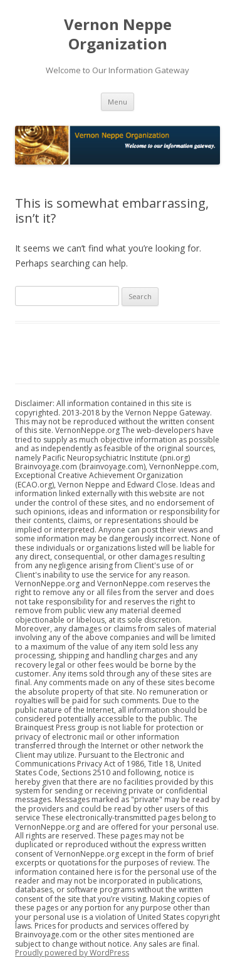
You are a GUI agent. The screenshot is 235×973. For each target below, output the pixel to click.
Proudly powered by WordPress (72, 952)
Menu (117, 101)
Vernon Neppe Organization (118, 34)
